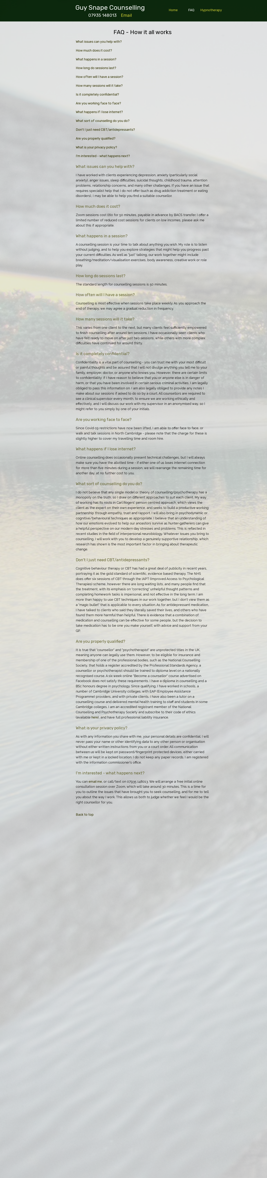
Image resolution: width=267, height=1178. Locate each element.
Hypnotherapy (211, 10)
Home (173, 10)
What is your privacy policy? (96, 147)
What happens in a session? (96, 59)
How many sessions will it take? (99, 86)
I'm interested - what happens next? (103, 156)
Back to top (85, 815)
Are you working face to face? (98, 103)
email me (95, 782)
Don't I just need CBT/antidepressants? (105, 130)
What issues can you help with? (99, 42)
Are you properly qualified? (95, 138)
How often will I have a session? (99, 77)
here (94, 717)
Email (126, 15)
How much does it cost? (94, 50)
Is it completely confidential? (97, 94)
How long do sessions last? (96, 68)
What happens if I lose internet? (99, 112)
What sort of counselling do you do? (103, 121)
